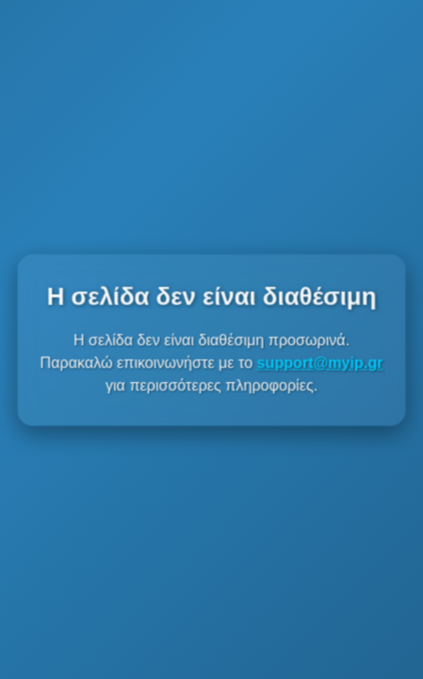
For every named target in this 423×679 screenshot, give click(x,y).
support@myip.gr (319, 363)
